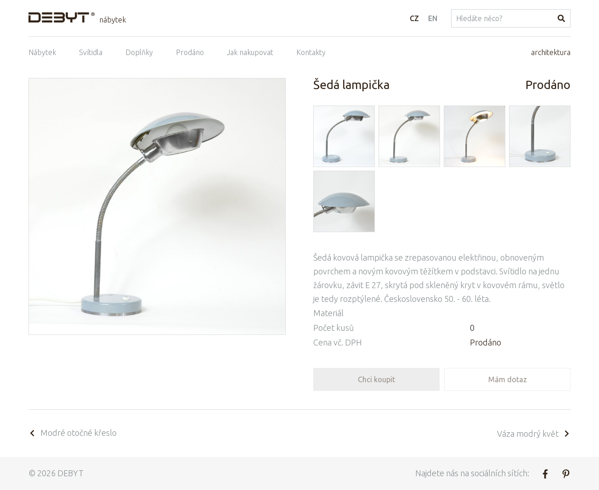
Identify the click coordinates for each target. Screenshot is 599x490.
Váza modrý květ (534, 433)
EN (432, 18)
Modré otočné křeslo (72, 432)
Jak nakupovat (250, 52)
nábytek (112, 20)
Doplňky (139, 52)
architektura (551, 52)
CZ (414, 18)
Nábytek (42, 52)
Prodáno (190, 52)
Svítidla (90, 52)
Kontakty (311, 52)
